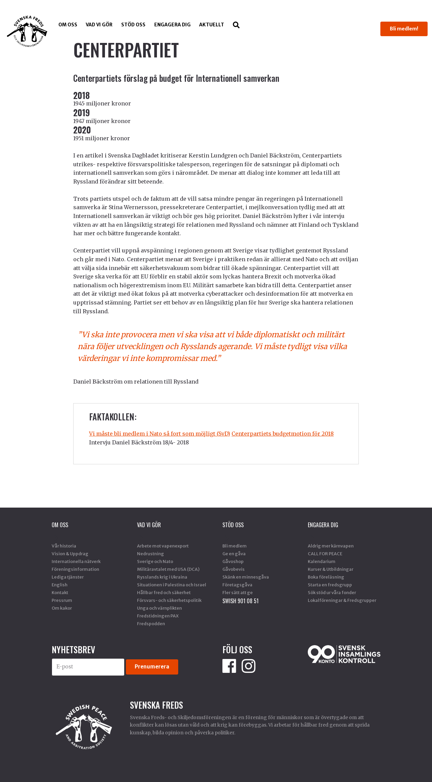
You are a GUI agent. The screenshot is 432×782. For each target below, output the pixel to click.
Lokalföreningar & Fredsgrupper (342, 600)
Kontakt (60, 592)
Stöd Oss (133, 25)
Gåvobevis (233, 569)
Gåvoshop (233, 561)
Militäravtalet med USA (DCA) (168, 569)
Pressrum (62, 600)
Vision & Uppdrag (70, 553)
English (60, 584)
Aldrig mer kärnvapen (331, 545)
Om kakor (62, 608)
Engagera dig (172, 25)
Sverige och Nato (155, 561)
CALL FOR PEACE (325, 553)
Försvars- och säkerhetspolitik (169, 600)
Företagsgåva (237, 584)
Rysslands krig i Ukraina (162, 577)
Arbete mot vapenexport (163, 545)
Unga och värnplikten (159, 608)
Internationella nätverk (76, 561)
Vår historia (64, 545)
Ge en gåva (234, 553)
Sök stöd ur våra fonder (332, 592)
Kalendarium (321, 561)
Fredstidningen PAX (158, 615)
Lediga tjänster (68, 577)
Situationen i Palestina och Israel (171, 584)
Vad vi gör (99, 25)
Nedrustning (150, 553)
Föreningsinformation (75, 569)
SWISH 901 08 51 (240, 601)
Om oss (67, 25)
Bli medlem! (404, 29)
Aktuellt (211, 25)
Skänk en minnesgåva (245, 577)
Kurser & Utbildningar (330, 569)
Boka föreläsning (326, 577)
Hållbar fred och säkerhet (164, 592)
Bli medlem (234, 545)
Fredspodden (151, 623)
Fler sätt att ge (237, 592)
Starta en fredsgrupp (330, 584)
